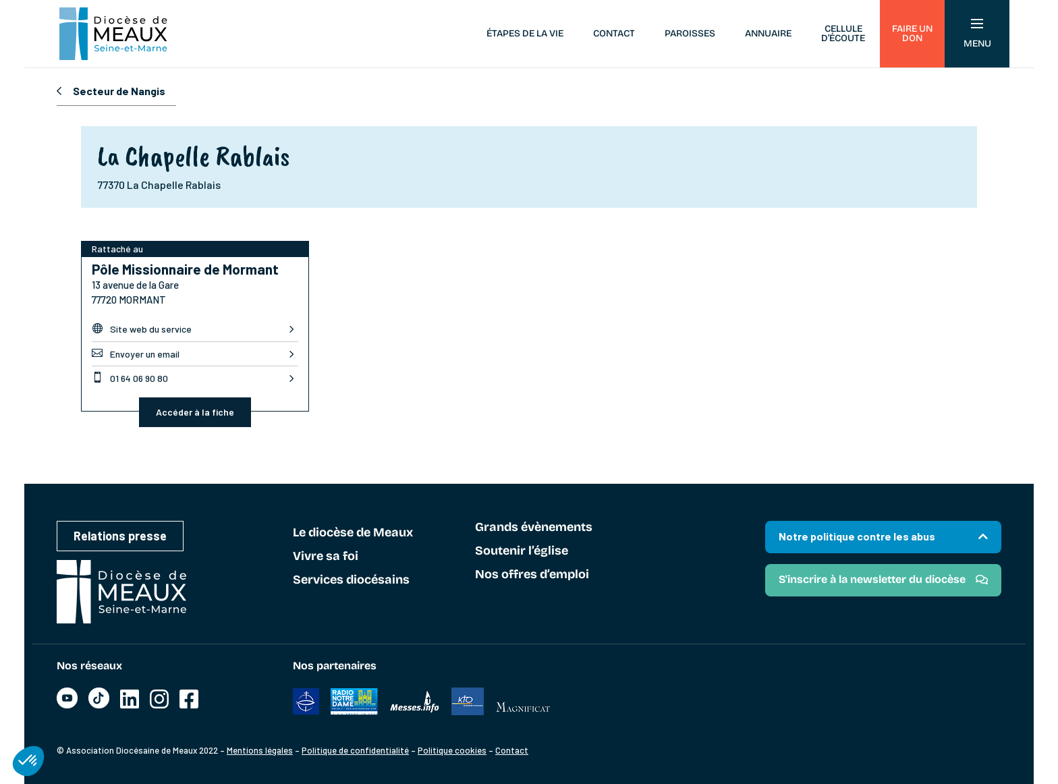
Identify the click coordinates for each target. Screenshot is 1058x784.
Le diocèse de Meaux (353, 533)
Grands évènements (533, 527)
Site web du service (142, 329)
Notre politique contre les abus (857, 536)
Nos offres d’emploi (532, 575)
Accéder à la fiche (195, 412)
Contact (614, 33)
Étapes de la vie (524, 33)
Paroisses (690, 33)
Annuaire (768, 33)
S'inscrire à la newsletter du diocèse (872, 579)
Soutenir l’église (521, 551)
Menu (977, 34)
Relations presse (120, 535)
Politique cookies (452, 750)
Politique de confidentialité (355, 750)
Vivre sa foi (325, 556)
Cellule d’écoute (843, 33)
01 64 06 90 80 (130, 378)
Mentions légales (260, 750)
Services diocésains (351, 580)
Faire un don (912, 33)
